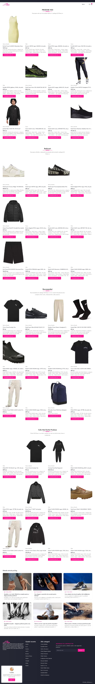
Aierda (27, 644)
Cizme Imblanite (44, 644)
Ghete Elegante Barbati (46, 651)
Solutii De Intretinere (45, 675)
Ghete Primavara (44, 653)
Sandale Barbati (44, 672)
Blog (83, 4)
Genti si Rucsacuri (44, 649)
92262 (27, 658)
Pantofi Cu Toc (44, 665)
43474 (27, 651)
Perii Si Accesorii (44, 670)
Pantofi (27, 665)
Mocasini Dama (44, 663)
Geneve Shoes (29, 656)
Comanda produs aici (9, 55)
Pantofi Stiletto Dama (45, 668)
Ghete (27, 663)
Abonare (81, 650)
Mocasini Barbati (44, 661)
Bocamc (27, 653)
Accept (12, 679)
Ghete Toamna (44, 656)
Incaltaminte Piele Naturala (46, 658)
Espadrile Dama (44, 646)
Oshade (27, 661)
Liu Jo (27, 646)
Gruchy (27, 649)
